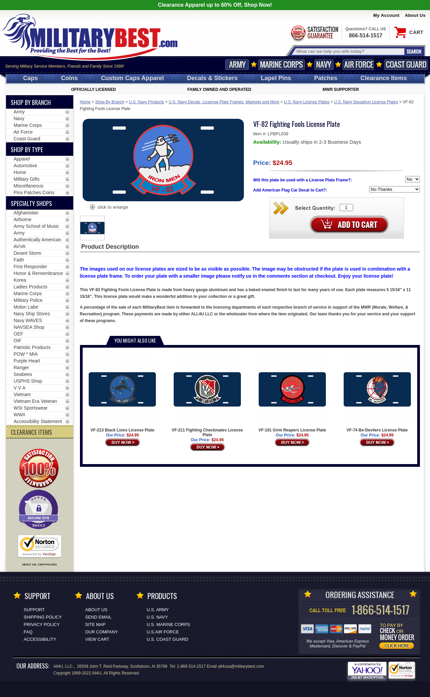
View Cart (97, 639)
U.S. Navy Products (146, 102)
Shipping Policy (43, 617)
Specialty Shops (31, 203)
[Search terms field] (349, 51)
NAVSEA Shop (29, 327)
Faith (19, 260)
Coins (69, 78)
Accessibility (40, 639)
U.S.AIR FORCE (163, 631)
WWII (19, 414)
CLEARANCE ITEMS (31, 432)
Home (85, 102)
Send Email (98, 617)
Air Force (358, 64)
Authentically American (37, 239)
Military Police (28, 300)
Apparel (22, 159)
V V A (20, 387)
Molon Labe (26, 307)
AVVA (20, 246)
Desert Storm (27, 253)
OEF (19, 334)
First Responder (30, 266)
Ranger (21, 367)
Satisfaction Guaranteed (314, 33)
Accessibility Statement (38, 421)
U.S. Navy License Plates (306, 102)
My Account (386, 15)
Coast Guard (406, 64)
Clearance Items (383, 78)
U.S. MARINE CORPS (168, 624)
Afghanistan (26, 212)
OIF (18, 340)
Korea (20, 280)
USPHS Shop (28, 381)
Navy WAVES (28, 320)
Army (237, 64)
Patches (325, 78)
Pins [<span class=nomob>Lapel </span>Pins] (276, 78)
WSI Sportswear (31, 408)
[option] (92, 228)
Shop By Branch (109, 102)
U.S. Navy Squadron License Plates (366, 102)
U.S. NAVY (157, 617)
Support (34, 609)
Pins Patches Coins (34, 192)
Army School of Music (36, 226)
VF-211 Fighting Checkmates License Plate (207, 396)
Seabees (23, 374)
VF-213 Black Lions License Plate (122, 394)
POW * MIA (26, 354)
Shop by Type (27, 149)
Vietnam (22, 394)
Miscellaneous (29, 185)
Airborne (23, 219)
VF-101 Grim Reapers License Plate (292, 394)
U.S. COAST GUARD (167, 639)
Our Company (101, 631)
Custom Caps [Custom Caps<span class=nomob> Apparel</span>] (132, 78)
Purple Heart (27, 360)
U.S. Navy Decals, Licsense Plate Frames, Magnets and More (224, 102)
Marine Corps (281, 64)
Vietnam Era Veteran (35, 401)
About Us (415, 15)
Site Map (95, 624)
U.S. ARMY (158, 609)
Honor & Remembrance (38, 273)
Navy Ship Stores (32, 313)
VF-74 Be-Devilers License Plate (377, 394)
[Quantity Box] (346, 207)
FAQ (28, 631)
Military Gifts (27, 179)
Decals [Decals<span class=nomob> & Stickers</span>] (212, 78)
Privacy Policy (42, 624)
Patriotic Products (32, 347)
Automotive (25, 165)
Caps (30, 78)
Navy (324, 64)
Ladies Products (30, 286)
